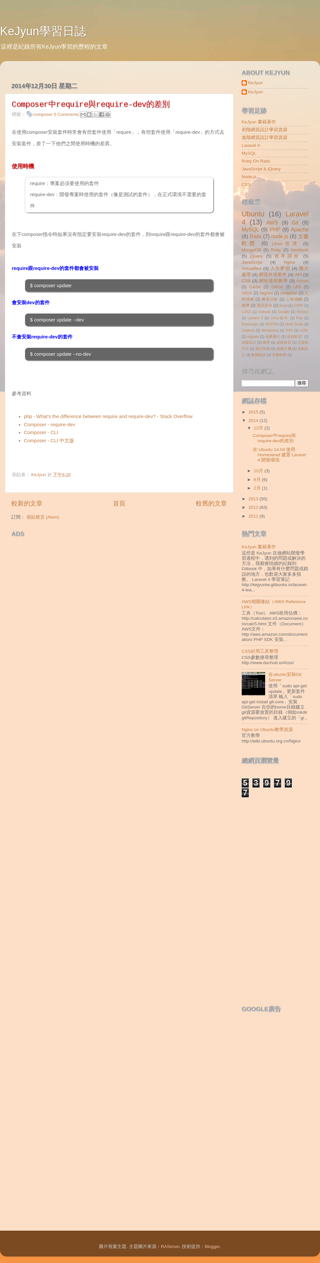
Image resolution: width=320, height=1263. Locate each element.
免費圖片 (272, 336)
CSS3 (246, 312)
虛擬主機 (284, 349)
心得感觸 (294, 299)
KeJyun (255, 82)
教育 (266, 342)
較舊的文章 (211, 503)
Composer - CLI (41, 432)
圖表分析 (270, 299)
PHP (274, 229)
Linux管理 (285, 243)
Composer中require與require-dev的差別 (274, 438)
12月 (259, 428)
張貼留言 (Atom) (42, 517)
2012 (254, 507)
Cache (255, 287)
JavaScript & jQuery (261, 168)
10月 (259, 470)
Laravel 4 (251, 145)
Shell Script (294, 324)
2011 (254, 516)
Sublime (248, 330)
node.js (279, 236)
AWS (272, 223)
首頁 (119, 503)
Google (283, 312)
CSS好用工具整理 (260, 651)
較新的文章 (26, 503)
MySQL (249, 153)
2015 (254, 412)
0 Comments (66, 114)
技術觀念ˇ (295, 336)
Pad (299, 318)
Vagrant (266, 293)
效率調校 (287, 256)
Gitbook (264, 312)
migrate (253, 336)
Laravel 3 (255, 318)
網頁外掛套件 (273, 274)
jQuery (256, 256)
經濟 (245, 305)
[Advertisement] (87, 550)
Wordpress (270, 330)
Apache (300, 229)
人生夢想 (280, 268)
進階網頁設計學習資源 (264, 137)
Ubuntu (253, 214)
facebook (300, 249)
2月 (258, 488)
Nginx (289, 262)
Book (284, 305)
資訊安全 (264, 305)
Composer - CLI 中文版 (49, 440)
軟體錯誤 (258, 355)
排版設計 (249, 342)
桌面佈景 (284, 342)
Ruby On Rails (256, 161)
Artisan (302, 281)
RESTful (271, 324)
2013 (254, 498)
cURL (304, 330)
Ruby (276, 249)
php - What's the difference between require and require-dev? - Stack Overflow (108, 416)
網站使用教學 (273, 280)
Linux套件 (280, 318)
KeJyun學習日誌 (43, 31)
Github (277, 287)
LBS (297, 287)
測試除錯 (262, 349)
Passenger (250, 324)
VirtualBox (252, 268)
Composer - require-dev (49, 424)
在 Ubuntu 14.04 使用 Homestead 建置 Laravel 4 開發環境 (279, 454)
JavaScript (252, 262)
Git (295, 223)
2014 (254, 420)
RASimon (170, 1246)
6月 (258, 479)
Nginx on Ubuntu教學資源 (267, 729)
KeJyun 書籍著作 (259, 121)
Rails (256, 236)
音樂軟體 (279, 355)
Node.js (249, 176)
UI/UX (247, 293)
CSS (246, 184)
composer (43, 114)
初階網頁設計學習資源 (264, 129)
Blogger (212, 1246)
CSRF (298, 305)
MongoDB (251, 249)
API (298, 274)
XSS (289, 330)
